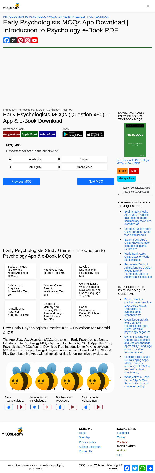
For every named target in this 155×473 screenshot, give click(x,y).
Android (121, 450)
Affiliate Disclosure (90, 446)
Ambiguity (35, 167)
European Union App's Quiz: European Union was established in (137, 232)
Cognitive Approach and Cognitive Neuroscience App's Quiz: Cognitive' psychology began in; (137, 326)
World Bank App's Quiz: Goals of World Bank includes (136, 256)
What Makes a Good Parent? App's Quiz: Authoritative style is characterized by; (136, 382)
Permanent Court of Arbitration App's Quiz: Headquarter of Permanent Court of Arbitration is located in (138, 270)
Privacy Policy (87, 442)
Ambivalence (84, 167)
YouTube (122, 442)
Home (82, 432)
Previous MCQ (21, 181)
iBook (122, 170)
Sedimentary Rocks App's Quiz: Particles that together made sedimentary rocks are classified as (137, 218)
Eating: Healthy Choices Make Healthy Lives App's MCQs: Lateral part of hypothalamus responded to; (138, 307)
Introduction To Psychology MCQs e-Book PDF (133, 162)
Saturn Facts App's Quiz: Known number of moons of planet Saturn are (137, 244)
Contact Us (85, 451)
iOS (119, 454)
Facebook (123, 432)
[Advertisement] (77, 78)
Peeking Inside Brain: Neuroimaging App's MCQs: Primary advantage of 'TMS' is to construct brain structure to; (137, 364)
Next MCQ (96, 181)
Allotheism (35, 159)
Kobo (134, 170)
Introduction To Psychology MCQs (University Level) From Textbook (56, 16)
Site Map (84, 437)
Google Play (126, 178)
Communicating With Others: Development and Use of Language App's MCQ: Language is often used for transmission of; (138, 344)
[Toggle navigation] (148, 6)
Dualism (84, 159)
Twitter (121, 437)
